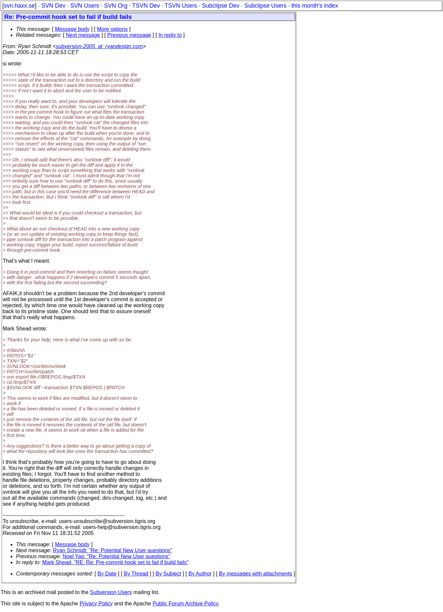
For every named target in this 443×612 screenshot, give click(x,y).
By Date (106, 573)
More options (112, 29)
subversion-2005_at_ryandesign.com (99, 46)
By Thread (136, 573)
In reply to (170, 35)
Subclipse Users (265, 5)
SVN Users (84, 5)
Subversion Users (111, 592)
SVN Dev (53, 5)
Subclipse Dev (220, 5)
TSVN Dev (146, 5)
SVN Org (115, 5)
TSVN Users (181, 5)
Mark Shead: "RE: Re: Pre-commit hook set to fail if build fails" (115, 562)
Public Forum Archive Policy (185, 603)
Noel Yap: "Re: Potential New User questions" (116, 556)
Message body (72, 29)
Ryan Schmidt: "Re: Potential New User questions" (112, 550)
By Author (199, 573)
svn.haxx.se (19, 5)
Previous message (129, 35)
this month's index (314, 5)
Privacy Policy (96, 603)
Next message (83, 35)
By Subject (168, 573)
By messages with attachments (255, 573)
